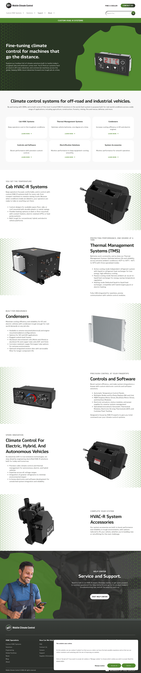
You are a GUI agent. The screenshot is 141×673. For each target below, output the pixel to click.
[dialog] (96, 655)
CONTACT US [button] (128, 5)
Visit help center (100, 596)
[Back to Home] (16, 6)
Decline (129, 665)
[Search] (133, 13)
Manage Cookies (100, 665)
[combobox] (120, 13)
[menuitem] (14, 13)
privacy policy (60, 661)
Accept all (114, 665)
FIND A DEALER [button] (111, 5)
